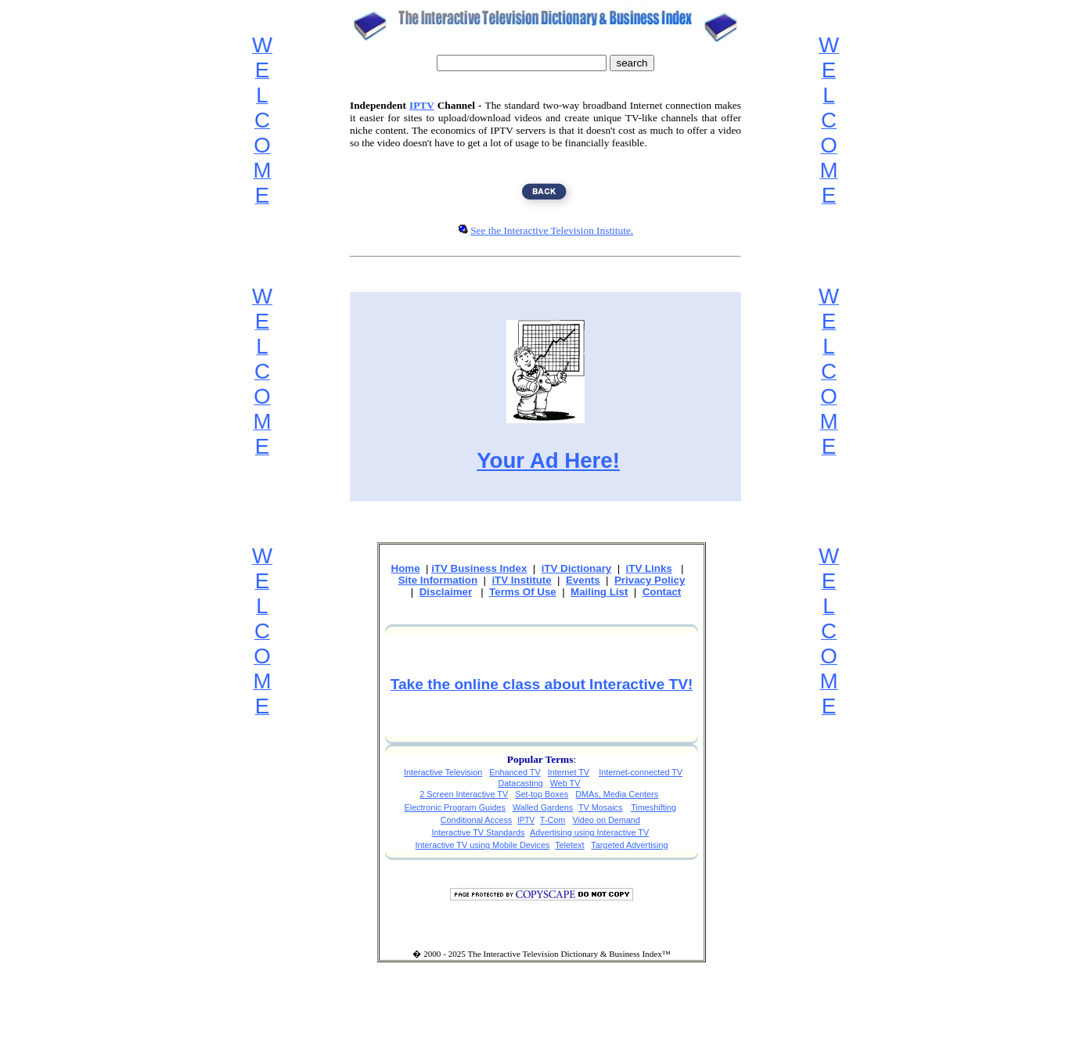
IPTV (421, 105)
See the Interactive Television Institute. (551, 230)
